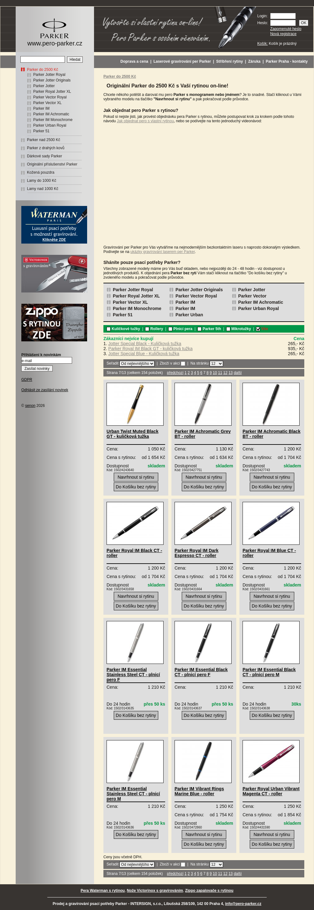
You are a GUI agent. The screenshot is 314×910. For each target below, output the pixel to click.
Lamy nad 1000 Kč (42, 189)
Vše (262, 329)
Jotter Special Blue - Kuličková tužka (143, 353)
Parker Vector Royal (50, 97)
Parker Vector (252, 295)
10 (215, 373)
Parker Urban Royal (49, 125)
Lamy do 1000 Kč (41, 180)
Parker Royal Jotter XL (52, 91)
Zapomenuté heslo (285, 29)
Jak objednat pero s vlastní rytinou (145, 121)
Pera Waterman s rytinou (103, 890)
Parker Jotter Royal (49, 74)
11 (220, 373)
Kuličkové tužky (123, 329)
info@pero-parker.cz (243, 904)
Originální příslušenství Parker (52, 164)
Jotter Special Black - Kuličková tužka (144, 343)
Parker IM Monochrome (52, 120)
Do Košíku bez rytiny (136, 486)
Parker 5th (209, 329)
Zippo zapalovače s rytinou (209, 890)
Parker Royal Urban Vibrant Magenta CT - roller (271, 791)
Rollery (154, 329)
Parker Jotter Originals (52, 80)
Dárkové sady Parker (44, 156)
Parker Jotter (44, 86)
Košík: (262, 43)
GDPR (26, 379)
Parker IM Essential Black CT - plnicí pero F (201, 672)
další (238, 373)
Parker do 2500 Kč (42, 69)
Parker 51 (41, 131)
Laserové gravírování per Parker (182, 61)
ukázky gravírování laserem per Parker (162, 252)
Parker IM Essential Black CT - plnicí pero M (269, 672)
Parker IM (41, 108)
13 (230, 373)
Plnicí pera (180, 329)
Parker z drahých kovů (45, 148)
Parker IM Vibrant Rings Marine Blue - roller (199, 791)
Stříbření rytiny (229, 61)
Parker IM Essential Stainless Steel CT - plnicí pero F (133, 674)
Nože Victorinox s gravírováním (155, 890)
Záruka (254, 61)
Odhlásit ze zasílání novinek (44, 390)
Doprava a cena (134, 61)
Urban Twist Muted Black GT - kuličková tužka (132, 434)
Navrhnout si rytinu (136, 477)
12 (225, 373)
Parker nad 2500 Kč (43, 140)
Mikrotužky (238, 329)
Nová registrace (283, 34)
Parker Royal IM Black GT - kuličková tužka (150, 348)
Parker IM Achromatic (51, 114)
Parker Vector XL (47, 103)
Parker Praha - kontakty (287, 61)
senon (30, 405)
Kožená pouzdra (40, 172)
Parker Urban (189, 314)
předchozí (175, 373)
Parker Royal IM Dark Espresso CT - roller (196, 553)
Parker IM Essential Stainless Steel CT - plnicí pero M (133, 793)
